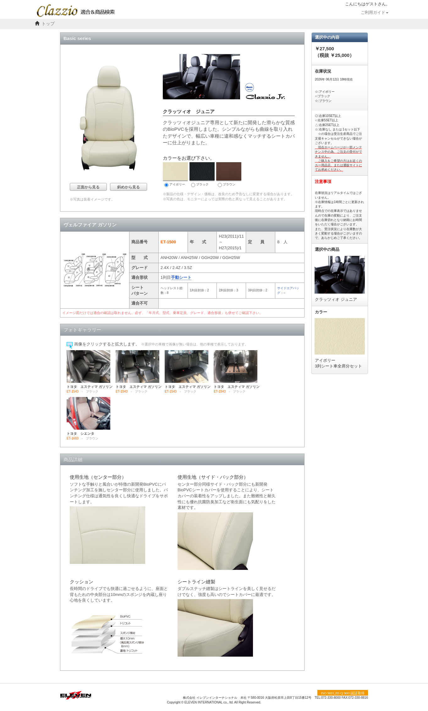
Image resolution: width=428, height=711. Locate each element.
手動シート (181, 277)
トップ (48, 23)
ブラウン (228, 174)
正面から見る (88, 187)
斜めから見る (128, 187)
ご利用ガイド (374, 12)
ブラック (202, 174)
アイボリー (175, 174)
